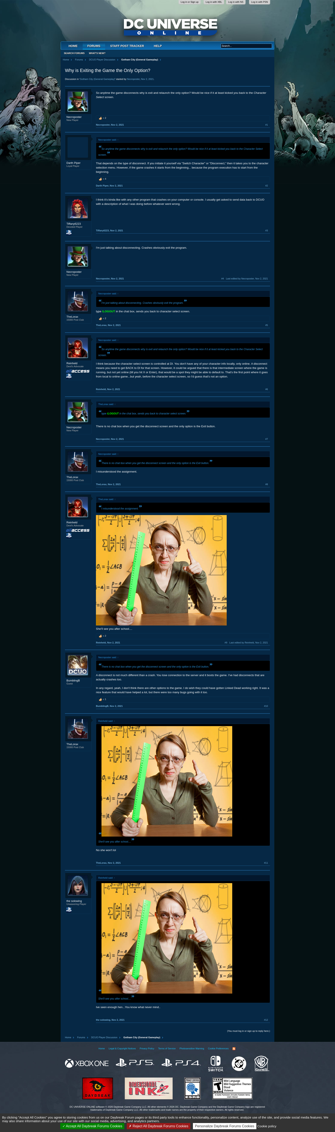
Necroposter (133, 79)
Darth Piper (73, 162)
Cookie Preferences (218, 1048)
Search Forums (74, 53)
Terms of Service (167, 1048)
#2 (266, 185)
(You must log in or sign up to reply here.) (248, 1031)
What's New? (97, 53)
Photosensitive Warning (191, 1048)
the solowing (74, 901)
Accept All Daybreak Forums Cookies (92, 1126)
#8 (266, 484)
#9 (226, 642)
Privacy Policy (147, 1048)
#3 (266, 230)
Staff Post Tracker (127, 46)
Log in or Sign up (189, 2)
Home (73, 46)
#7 (266, 439)
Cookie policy (266, 1126)
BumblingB (73, 680)
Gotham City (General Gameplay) (97, 79)
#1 (266, 124)
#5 (266, 325)
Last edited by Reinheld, (248, 642)
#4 (222, 278)
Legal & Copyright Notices (122, 1048)
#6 (266, 389)
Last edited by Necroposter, (247, 278)
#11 (266, 863)
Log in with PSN (259, 2)
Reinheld (71, 363)
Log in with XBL (214, 2)
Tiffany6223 (73, 223)
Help (158, 46)
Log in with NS (235, 2)
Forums (93, 46)
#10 (266, 706)
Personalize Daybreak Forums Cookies (224, 1126)
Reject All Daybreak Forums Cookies (158, 1126)
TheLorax (72, 316)
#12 (266, 1020)
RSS (233, 1048)
